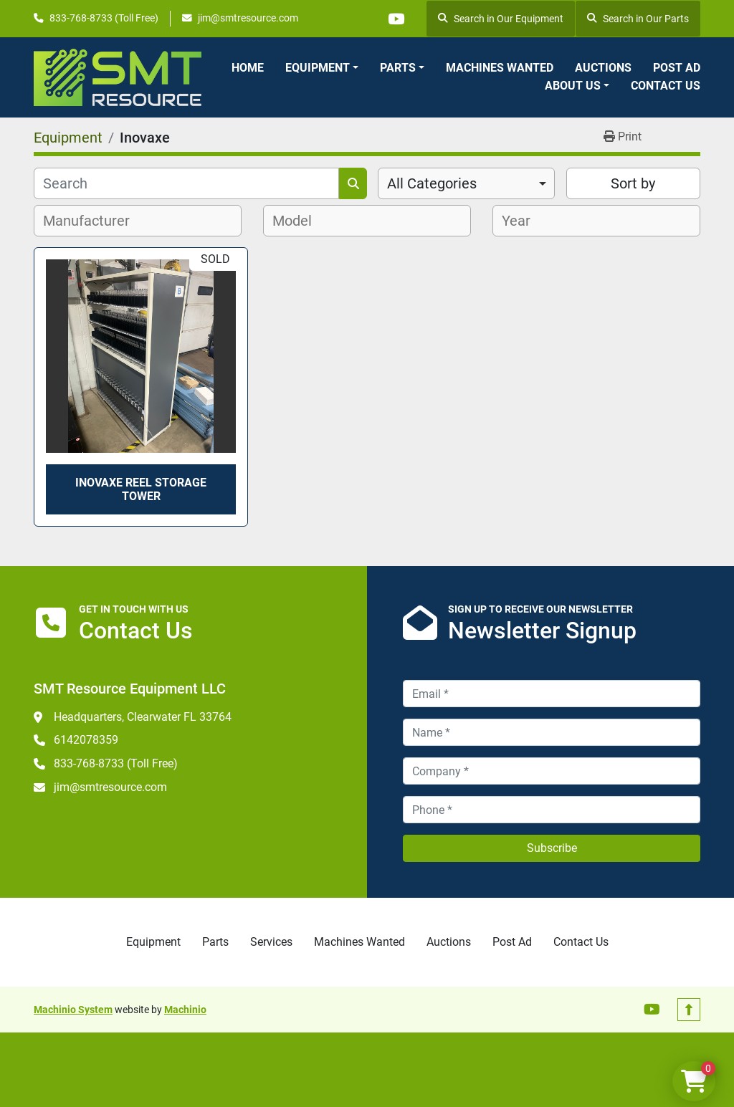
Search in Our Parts (638, 18)
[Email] (551, 693)
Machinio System (73, 1009)
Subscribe (552, 848)
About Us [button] (573, 85)
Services (271, 942)
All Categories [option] (432, 183)
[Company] (551, 771)
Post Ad (676, 68)
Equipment (317, 68)
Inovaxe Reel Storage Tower (140, 489)
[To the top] (688, 1009)
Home (248, 68)
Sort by (633, 183)
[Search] (186, 183)
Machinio (185, 1009)
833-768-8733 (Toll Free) (103, 18)
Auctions (603, 68)
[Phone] (551, 809)
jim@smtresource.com (248, 18)
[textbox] (94, 220)
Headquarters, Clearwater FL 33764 (143, 717)
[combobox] (466, 183)
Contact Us (665, 85)
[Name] (551, 732)
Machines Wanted (499, 68)
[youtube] (396, 19)
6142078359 (86, 740)
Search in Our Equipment (500, 18)
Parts (398, 68)
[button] (321, 68)
